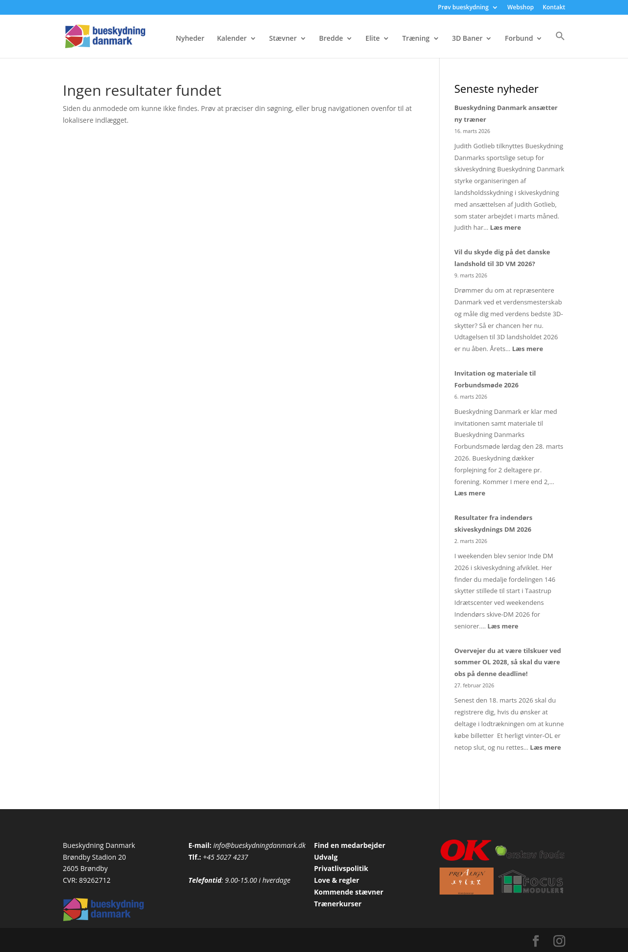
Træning (416, 39)
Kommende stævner (348, 892)
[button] (560, 44)
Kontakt (554, 7)
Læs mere (505, 227)
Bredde (331, 39)
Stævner (283, 39)
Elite (373, 39)
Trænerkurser (338, 903)
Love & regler (336, 880)
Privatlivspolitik (341, 868)
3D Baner (467, 39)
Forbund (519, 39)
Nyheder (190, 39)
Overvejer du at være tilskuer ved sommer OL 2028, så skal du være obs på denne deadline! (507, 662)
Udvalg (326, 857)
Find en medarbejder (349, 845)
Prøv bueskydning (463, 7)
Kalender (232, 39)
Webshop (520, 7)
